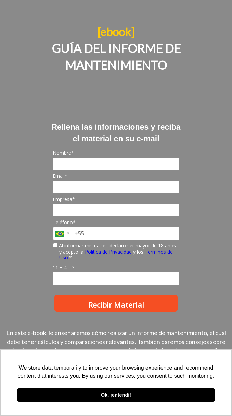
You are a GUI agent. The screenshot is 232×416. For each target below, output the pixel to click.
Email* (60, 176)
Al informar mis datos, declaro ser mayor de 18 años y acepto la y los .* (114, 252)
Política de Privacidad (108, 251)
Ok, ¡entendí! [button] (116, 395)
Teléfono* (64, 222)
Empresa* (64, 199)
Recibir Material (116, 305)
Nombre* (63, 153)
